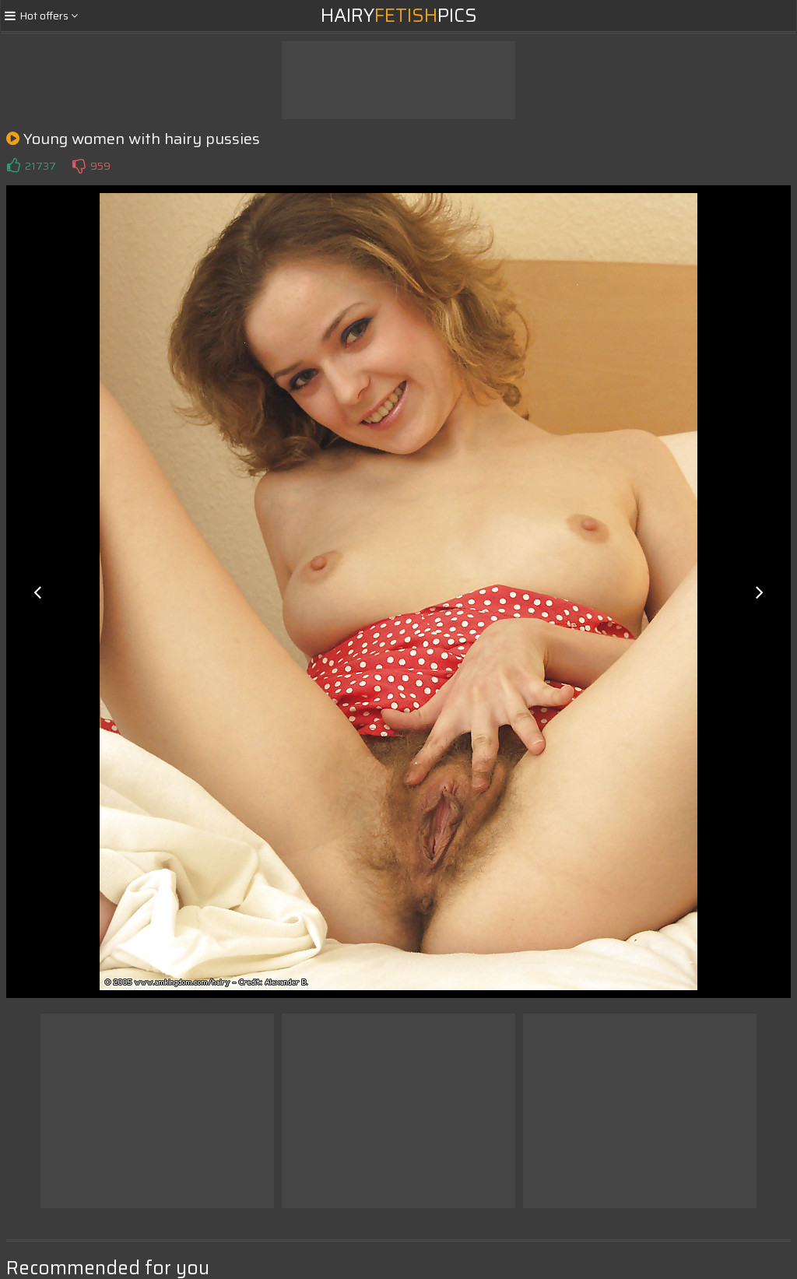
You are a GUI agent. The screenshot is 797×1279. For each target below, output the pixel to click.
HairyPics (399, 15)
